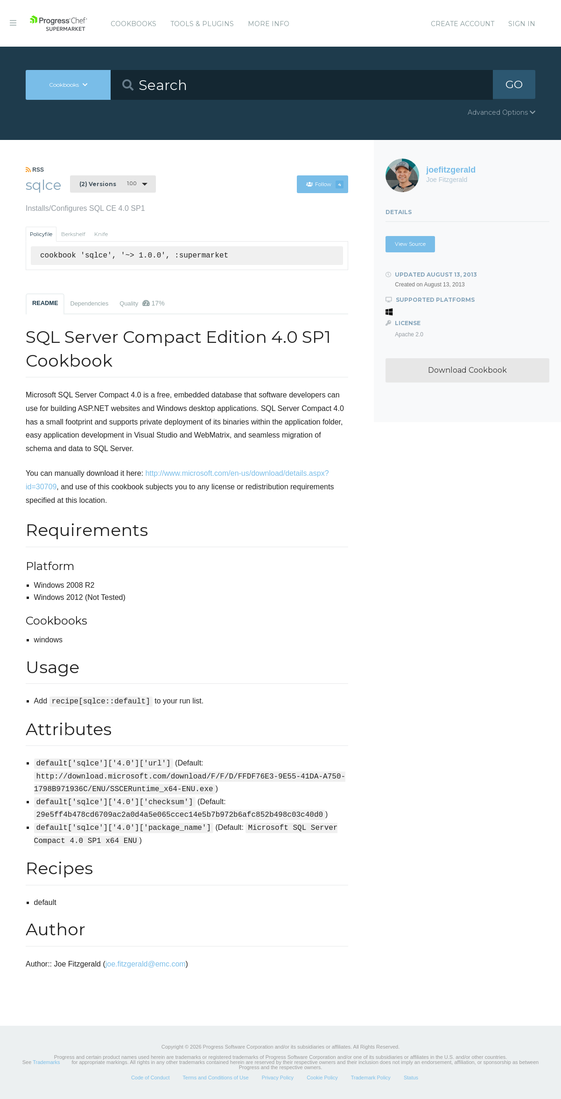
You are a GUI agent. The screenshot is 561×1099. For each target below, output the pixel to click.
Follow (324, 184)
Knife (101, 234)
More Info (268, 24)
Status (411, 1077)
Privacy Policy (278, 1077)
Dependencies (89, 303)
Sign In (521, 24)
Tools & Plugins (202, 24)
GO (514, 84)
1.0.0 (107, 184)
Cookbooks (133, 24)
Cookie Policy (322, 1077)
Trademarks (46, 1062)
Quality (141, 303)
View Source (410, 244)
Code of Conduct (150, 1077)
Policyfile (41, 234)
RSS (35, 170)
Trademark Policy (371, 1077)
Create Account (462, 24)
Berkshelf (73, 234)
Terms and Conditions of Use (215, 1077)
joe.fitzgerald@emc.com (145, 964)
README (45, 302)
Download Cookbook (467, 370)
